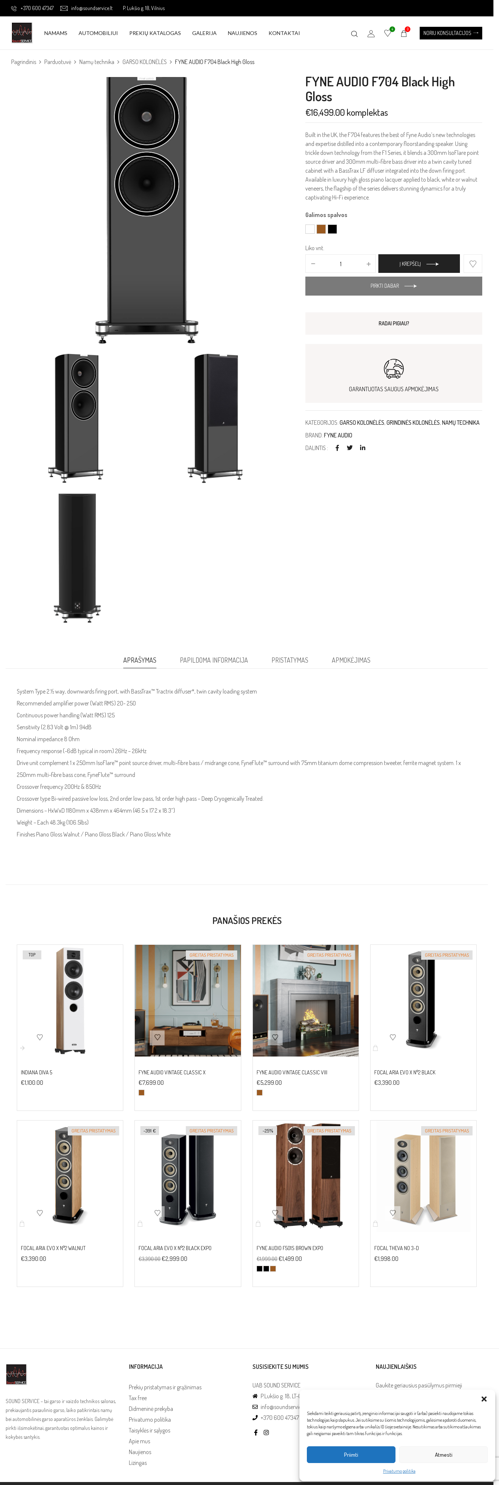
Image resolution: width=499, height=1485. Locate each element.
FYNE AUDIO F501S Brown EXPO (290, 1248)
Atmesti (443, 1454)
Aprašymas (139, 660)
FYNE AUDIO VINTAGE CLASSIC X (172, 1072)
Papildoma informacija (214, 660)
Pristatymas (289, 660)
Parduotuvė (57, 62)
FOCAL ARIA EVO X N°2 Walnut (53, 1248)
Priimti (351, 1454)
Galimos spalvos (326, 215)
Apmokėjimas (351, 660)
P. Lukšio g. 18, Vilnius (144, 8)
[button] (484, 1399)
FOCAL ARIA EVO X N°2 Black (404, 1072)
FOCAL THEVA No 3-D (396, 1248)
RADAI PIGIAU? (394, 323)
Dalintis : (316, 448)
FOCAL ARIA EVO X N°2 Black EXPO (175, 1248)
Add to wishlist (473, 263)
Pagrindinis (23, 62)
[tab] (139, 662)
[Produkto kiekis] (340, 264)
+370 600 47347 (32, 8)
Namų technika (96, 62)
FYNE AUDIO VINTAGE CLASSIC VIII (292, 1072)
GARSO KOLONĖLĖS (145, 62)
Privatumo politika (399, 1471)
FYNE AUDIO (338, 435)
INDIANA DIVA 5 (36, 1072)
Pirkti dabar (385, 286)
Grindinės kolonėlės (413, 422)
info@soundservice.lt (86, 8)
